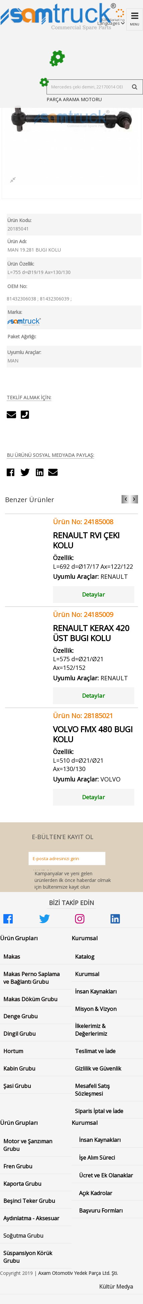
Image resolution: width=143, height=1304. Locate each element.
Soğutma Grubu (23, 1235)
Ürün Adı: (17, 241)
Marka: (14, 312)
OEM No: (17, 286)
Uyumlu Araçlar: (24, 352)
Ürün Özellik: (20, 264)
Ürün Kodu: (19, 220)
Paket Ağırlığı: (21, 336)
